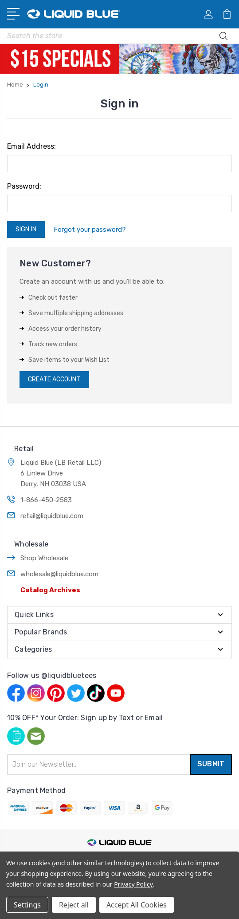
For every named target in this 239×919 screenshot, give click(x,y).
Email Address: (31, 146)
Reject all (74, 905)
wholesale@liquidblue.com (59, 574)
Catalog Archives (50, 590)
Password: (24, 186)
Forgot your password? (90, 230)
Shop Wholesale (44, 558)
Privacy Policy (133, 884)
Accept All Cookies (136, 905)
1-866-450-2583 (46, 500)
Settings (27, 905)
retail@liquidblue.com (51, 516)
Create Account (54, 379)
